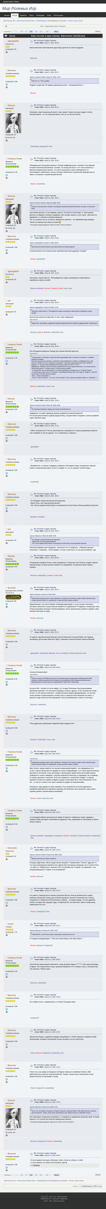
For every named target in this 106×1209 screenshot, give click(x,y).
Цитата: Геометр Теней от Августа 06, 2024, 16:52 (46, 854)
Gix (9, 301)
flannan (11, 399)
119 (36, 31)
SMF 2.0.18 (44, 1196)
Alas (50, 146)
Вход (49, 15)
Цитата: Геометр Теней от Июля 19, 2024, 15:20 (45, 203)
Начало (7, 15)
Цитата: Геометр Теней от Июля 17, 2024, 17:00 (45, 77)
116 (21, 31)
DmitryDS (41, 517)
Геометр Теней (15, 158)
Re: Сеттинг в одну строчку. (45, 40)
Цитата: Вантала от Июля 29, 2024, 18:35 (43, 536)
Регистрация (58, 15)
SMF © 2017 (52, 1196)
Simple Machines (62, 1196)
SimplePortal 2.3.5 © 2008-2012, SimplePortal (54, 1198)
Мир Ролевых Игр (19, 8)
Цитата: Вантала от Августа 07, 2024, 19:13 (44, 930)
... (18, 31)
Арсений (62, 21)
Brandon (12, 588)
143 (47, 31)
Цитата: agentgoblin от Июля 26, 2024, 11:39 (44, 307)
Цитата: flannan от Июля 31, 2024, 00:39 (42, 594)
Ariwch (48, 386)
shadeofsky (34, 146)
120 (41, 31)
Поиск (31, 15)
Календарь (40, 15)
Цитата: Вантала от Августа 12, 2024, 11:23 (44, 1107)
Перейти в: (76, 1186)
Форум (14, 15)
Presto (32, 1088)
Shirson (11, 105)
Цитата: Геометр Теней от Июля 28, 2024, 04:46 (45, 405)
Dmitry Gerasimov (75, 653)
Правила (23, 15)
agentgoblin (13, 41)
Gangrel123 (44, 146)
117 (26, 31)
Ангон (65, 288)
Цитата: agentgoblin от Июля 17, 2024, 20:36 (44, 243)
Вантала (33, 58)
